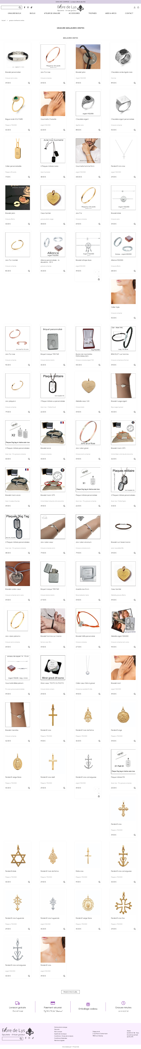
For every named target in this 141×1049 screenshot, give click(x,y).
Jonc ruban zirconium (83, 542)
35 (43, 365)
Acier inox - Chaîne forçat (48, 407)
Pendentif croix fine (118, 918)
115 (113, 130)
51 (113, 506)
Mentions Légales (59, 1040)
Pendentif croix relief (48, 777)
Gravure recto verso (11, 78)
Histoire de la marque (60, 1027)
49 (78, 271)
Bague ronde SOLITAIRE (14, 119)
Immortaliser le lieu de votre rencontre (52, 501)
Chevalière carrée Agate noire (121, 72)
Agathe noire (80, 125)
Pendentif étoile (10, 871)
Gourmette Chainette (48, 119)
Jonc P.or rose (45, 72)
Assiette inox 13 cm (82, 589)
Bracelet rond (115, 683)
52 (8, 741)
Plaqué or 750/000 (11, 125)
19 (43, 741)
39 (78, 83)
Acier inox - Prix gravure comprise (15, 454)
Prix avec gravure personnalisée (14, 689)
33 (8, 224)
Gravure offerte (10, 219)
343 (79, 177)
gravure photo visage (47, 219)
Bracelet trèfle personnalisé (85, 636)
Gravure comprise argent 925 (85, 360)
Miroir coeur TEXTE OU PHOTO (52, 683)
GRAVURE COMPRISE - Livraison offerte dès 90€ (70, 2)
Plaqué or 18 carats (10, 172)
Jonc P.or (79, 213)
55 (8, 130)
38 (43, 177)
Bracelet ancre (46, 448)
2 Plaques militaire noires (49, 166)
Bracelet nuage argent (119, 401)
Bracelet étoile (116, 213)
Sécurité (56, 1029)
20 (114, 788)
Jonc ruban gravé (82, 448)
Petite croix (79, 871)
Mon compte (58, 1032)
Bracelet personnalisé (13, 72)
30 (8, 459)
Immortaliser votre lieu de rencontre (122, 454)
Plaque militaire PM (118, 777)
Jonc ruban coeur (47, 542)
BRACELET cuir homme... (120, 354)
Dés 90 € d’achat (17, 1006)
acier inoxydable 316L (117, 548)
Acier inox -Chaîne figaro (118, 501)
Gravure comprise (46, 78)
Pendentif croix (46, 730)
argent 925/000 (45, 125)
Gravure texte (80, 407)
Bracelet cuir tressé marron (120, 542)
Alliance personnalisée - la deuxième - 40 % (50, 261)
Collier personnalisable (13, 166)
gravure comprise (46, 266)
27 (43, 600)
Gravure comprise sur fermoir (120, 360)
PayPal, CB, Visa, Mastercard (52, 1006)
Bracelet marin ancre (12, 495)
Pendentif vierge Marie (13, 777)
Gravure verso (115, 219)
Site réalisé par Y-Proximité (70, 1047)
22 (43, 412)
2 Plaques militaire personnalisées (17, 448)
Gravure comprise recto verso (120, 642)
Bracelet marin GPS (118, 448)
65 (43, 130)
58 (43, 224)
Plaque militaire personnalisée (86, 495)
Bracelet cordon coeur (13, 589)
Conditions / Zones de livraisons (63, 1036)
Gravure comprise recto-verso (14, 595)
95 (8, 365)
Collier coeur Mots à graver (85, 683)
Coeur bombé (46, 213)
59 (8, 83)
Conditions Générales (60, 1038)
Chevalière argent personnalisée (122, 119)
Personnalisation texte (82, 595)
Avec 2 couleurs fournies (12, 501)
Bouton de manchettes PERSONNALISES (84, 355)
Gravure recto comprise (83, 454)
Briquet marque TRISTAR (50, 354)
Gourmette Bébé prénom (14, 683)
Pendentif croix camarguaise (86, 777)
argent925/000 (80, 266)
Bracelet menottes (11, 730)
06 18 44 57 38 (123, 1006)
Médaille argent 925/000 (119, 636)
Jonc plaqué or (10, 401)
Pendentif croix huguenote (14, 918)
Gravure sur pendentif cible (84, 689)
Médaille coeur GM (82, 401)
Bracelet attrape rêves (83, 260)
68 (114, 271)
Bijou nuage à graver (117, 407)
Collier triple (115, 307)
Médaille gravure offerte (118, 595)
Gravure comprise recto (48, 548)
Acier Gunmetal (45, 172)
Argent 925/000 (81, 78)
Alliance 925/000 (117, 260)
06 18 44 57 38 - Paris (133, 1033)
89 (113, 83)
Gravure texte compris (47, 689)
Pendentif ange (116, 730)
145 (79, 365)
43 (43, 459)
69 (43, 83)
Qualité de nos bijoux (60, 1034)
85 (8, 271)
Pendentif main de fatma (85, 730)
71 (7, 177)
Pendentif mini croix (118, 166)
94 (113, 647)
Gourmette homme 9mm (85, 166)
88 (78, 130)
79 (8, 412)
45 (43, 271)
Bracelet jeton (81, 72)
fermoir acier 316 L (46, 642)
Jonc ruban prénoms (12, 636)
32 (113, 459)
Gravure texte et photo (47, 360)
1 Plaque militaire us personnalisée (53, 401)
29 (113, 177)
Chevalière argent (82, 119)
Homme (113, 78)
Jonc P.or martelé (11, 260)
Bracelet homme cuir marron (51, 636)
